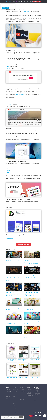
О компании (22, 389)
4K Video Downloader (17, 132)
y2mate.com (9, 64)
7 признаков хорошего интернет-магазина (12, 322)
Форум (14, 405)
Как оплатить (15, 401)
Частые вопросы (15, 394)
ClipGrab (12, 132)
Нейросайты (13, 1)
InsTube (8, 172)
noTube (8, 66)
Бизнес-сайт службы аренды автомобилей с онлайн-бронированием (31, 277)
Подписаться (5, 7)
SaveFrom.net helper (10, 104)
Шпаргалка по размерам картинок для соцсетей (30, 308)
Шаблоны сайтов (8, 394)
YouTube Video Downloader (20, 94)
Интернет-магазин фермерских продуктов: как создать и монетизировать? (31, 262)
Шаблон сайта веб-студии (35, 359)
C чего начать (31, 1)
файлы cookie (9, 416)
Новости (22, 1)
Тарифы (19, 1)
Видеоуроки (14, 398)
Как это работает (15, 389)
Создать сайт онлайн (37, 1)
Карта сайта (14, 408)
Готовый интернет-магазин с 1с (12, 377)
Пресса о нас (22, 399)
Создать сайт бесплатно (23, 244)
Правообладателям (37, 396)
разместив (7, 12)
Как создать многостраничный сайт (23, 360)
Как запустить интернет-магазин (30, 336)
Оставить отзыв (22, 402)
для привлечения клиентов (26, 11)
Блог (24, 1)
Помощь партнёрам (30, 395)
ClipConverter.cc (9, 62)
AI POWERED (32, 415)
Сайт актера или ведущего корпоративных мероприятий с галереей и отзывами (32, 294)
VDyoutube (8, 68)
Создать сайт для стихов (23, 377)
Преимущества (8, 389)
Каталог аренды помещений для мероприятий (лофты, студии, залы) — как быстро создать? (13, 278)
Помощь (27, 1)
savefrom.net (34, 59)
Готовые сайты (8, 396)
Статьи (14, 403)
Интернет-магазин (8, 391)
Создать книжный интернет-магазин (11, 360)
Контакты (21, 401)
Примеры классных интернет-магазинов (13, 308)
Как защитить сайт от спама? (13, 335)
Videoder (8, 168)
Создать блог (8, 398)
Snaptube (8, 170)
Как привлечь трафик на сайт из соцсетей (31, 322)
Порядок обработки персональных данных (37, 399)
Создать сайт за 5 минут (35, 377)
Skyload (8, 102)
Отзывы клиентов (22, 391)
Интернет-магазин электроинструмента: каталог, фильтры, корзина (13, 294)
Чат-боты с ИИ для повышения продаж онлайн (14, 261)
